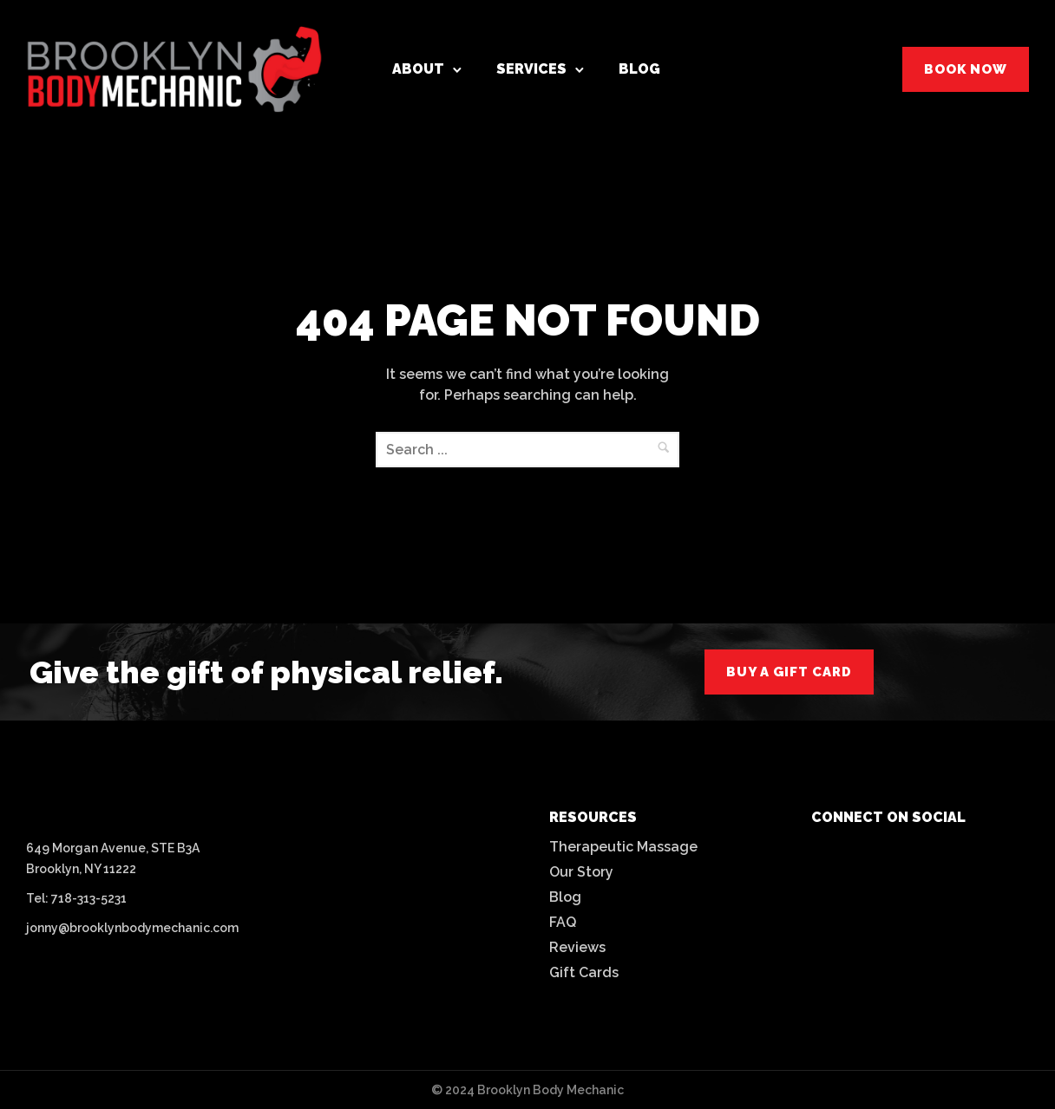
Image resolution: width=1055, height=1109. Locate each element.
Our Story (581, 872)
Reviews (577, 947)
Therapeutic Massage (623, 846)
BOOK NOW (965, 69)
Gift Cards (584, 972)
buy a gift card (789, 672)
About (418, 69)
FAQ (562, 922)
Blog (639, 69)
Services (531, 69)
